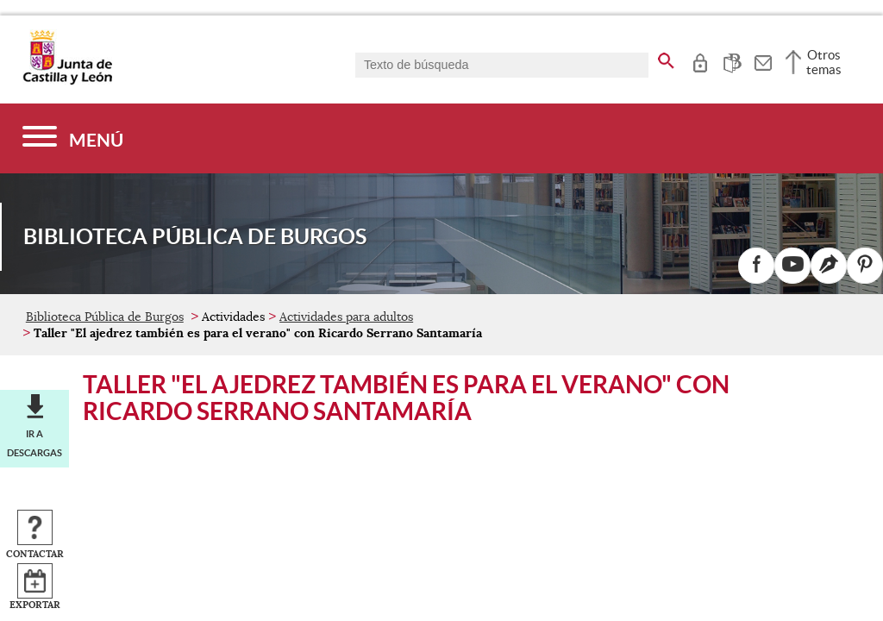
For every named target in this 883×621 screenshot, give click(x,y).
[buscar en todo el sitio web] (666, 58)
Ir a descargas (34, 443)
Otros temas (824, 62)
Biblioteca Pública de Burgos (105, 316)
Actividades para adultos (346, 316)
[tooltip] (700, 60)
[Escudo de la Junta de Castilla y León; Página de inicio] (67, 81)
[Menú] (73, 138)
